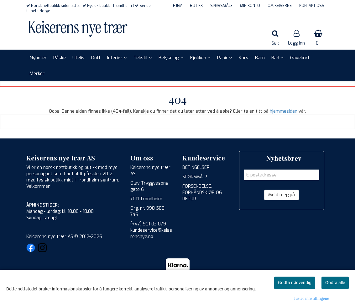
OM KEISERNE (280, 5)
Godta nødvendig (294, 282)
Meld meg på (281, 195)
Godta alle (335, 282)
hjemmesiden (283, 111)
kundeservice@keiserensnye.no (151, 233)
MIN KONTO (250, 5)
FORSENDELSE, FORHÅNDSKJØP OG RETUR (202, 192)
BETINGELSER (196, 167)
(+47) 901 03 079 (148, 224)
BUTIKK (196, 5)
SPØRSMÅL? (221, 5)
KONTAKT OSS (311, 5)
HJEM (177, 5)
